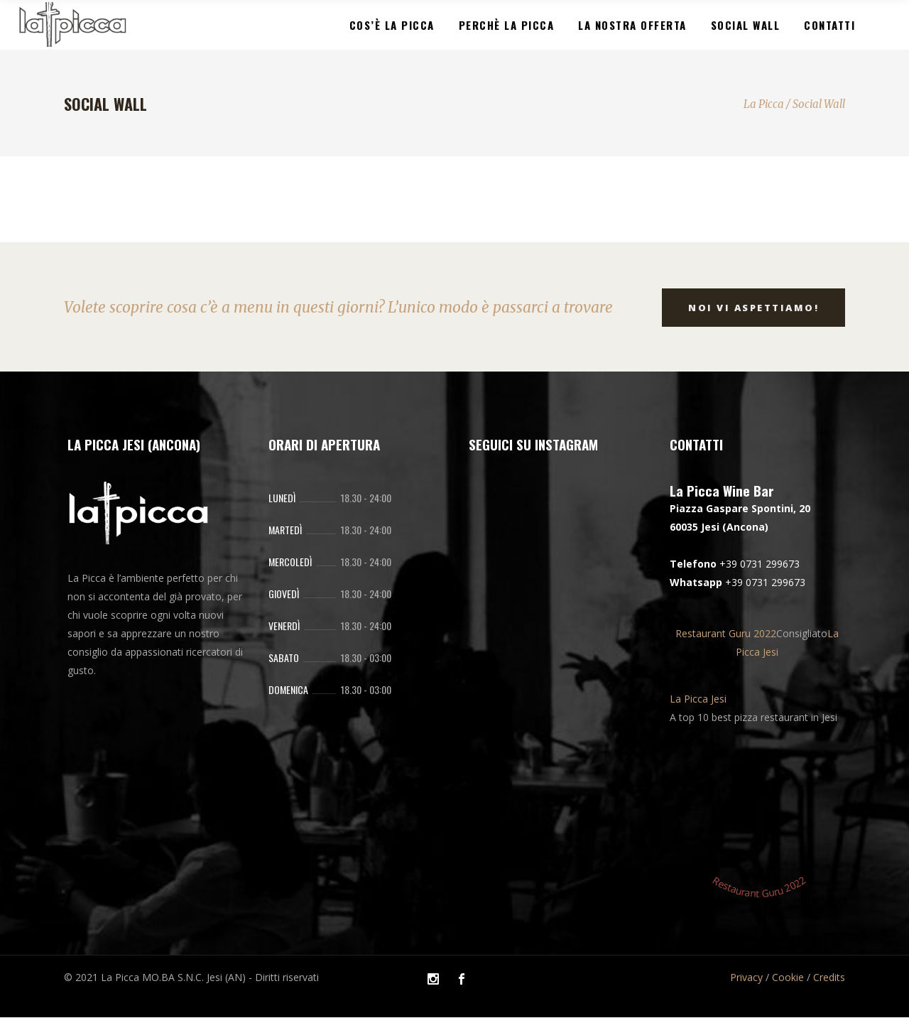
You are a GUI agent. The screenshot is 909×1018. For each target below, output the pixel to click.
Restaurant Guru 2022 (725, 633)
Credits (829, 977)
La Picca (764, 104)
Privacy (746, 977)
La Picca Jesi (698, 698)
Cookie (788, 977)
